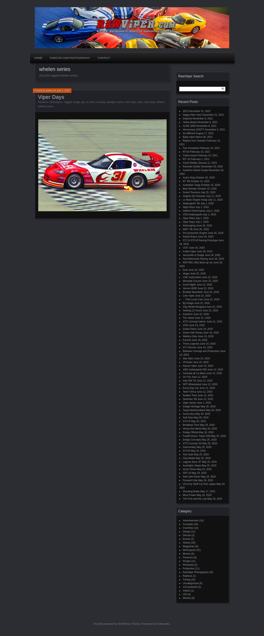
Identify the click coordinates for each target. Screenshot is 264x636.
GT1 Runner (189, 347)
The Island (188, 317)
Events (186, 539)
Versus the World (192, 428)
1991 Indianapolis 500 (195, 369)
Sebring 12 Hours (192, 310)
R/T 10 (186, 159)
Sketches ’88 (190, 399)
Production (188, 568)
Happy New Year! (192, 114)
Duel (185, 269)
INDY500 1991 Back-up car (198, 262)
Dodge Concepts (192, 439)
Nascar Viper (190, 365)
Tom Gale (188, 454)
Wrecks (187, 598)
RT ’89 (186, 181)
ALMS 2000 (189, 125)
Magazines (189, 546)
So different (189, 133)
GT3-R (186, 450)
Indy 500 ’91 (189, 380)
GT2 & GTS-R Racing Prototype (200, 240)
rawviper (111, 102)
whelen (161, 102)
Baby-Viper (189, 137)
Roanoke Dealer (192, 166)
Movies (187, 553)
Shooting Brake (191, 491)
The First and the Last (195, 498)
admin (49, 90)
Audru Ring (189, 177)
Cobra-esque (190, 155)
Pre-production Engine (195, 233)
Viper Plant (189, 218)
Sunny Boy (189, 413)
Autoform (188, 314)
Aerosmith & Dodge (193, 255)
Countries (188, 527)
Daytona (187, 118)
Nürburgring (189, 225)
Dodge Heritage (191, 406)
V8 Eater (187, 362)
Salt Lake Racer (191, 476)
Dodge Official (190, 432)
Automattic (163, 623)
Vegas (186, 273)
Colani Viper (189, 251)
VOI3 (185, 325)
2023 (185, 111)
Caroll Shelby (190, 162)
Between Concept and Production (201, 351)
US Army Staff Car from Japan (199, 484)
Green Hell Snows (193, 332)
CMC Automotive (192, 277)
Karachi (187, 340)
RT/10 (186, 151)
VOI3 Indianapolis (192, 214)
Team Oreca (189, 391)
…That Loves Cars (193, 299)
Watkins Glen (190, 336)
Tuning (186, 579)
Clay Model (189, 458)
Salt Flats (188, 417)
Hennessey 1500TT (193, 129)
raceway (100, 102)
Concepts (188, 524)
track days (130, 102)
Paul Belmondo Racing (195, 258)
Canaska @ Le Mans (194, 373)
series (120, 102)
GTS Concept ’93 (192, 443)
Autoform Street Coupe (195, 170)
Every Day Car (191, 388)
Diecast (187, 535)
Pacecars (188, 557)
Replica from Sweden (194, 140)
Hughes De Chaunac (194, 196)
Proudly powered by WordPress (112, 623)
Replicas (187, 575)
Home (38, 57)
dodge (76, 102)
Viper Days (51, 97)
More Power (189, 495)
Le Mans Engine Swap (195, 199)
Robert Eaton (190, 236)
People (186, 561)
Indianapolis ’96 (191, 203)
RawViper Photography (195, 572)
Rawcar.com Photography (70, 57)
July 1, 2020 (63, 90)
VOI (185, 594)
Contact (104, 57)
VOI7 (185, 247)
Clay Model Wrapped (194, 306)
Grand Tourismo (191, 192)
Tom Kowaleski (191, 148)
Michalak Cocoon (192, 281)
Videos (186, 590)
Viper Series (189, 402)
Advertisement (191, 520)
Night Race (189, 207)
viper (140, 102)
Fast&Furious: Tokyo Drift (196, 436)
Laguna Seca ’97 (192, 461)
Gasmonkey (189, 447)
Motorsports (56, 102)
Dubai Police (189, 329)
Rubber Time (190, 395)
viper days (150, 102)
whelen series (45, 106)
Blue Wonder (190, 188)
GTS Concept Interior (194, 321)
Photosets (188, 564)
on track (90, 102)
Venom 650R (190, 288)
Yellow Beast (190, 122)
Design (186, 531)
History (186, 542)
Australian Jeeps (192, 465)
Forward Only (190, 480)
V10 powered (190, 587)
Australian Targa (192, 185)
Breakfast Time (191, 425)
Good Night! (189, 284)
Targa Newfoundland (194, 410)
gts (83, 102)
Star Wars (188, 358)
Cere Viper (188, 295)
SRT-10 (187, 473)
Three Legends (191, 343)
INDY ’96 (188, 229)
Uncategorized (191, 583)
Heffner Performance (194, 210)
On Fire (187, 377)
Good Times (189, 469)
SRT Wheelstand (192, 384)
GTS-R (186, 421)
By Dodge (188, 303)
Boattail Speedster (193, 292)
